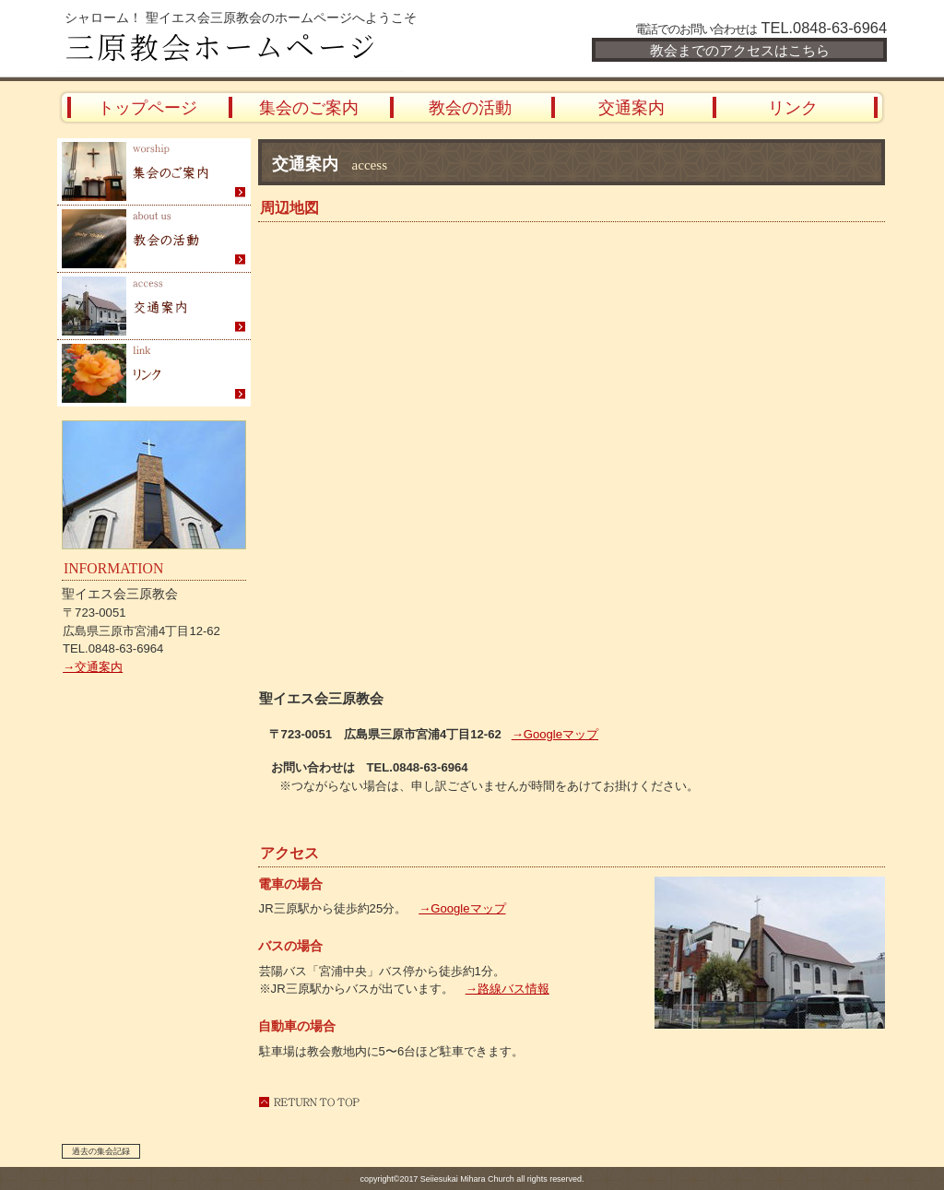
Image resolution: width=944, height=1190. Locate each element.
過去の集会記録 (101, 1151)
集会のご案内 (154, 172)
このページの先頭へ (309, 1102)
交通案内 (154, 306)
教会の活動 (154, 239)
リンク (154, 373)
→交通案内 (93, 667)
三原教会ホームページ (278, 48)
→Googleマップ (462, 908)
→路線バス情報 (507, 989)
